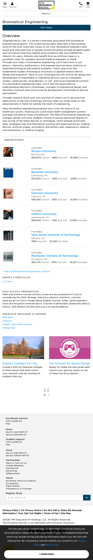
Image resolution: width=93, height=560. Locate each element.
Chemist (7, 321)
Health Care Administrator (17, 324)
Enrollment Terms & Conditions (21, 481)
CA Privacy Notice (31, 510)
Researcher (8, 328)
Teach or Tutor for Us (16, 463)
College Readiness (15, 465)
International (12, 468)
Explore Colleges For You (20, 363)
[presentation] (45, 390)
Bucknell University (44, 172)
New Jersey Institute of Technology (55, 234)
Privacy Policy (10, 510)
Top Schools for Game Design (69, 363)
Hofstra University (44, 214)
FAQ (8, 424)
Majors (46, 13)
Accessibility (12, 483)
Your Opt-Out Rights (30, 513)
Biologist (7, 317)
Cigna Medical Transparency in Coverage (18, 487)
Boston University (43, 151)
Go (86, 497)
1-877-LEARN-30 (14, 421)
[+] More (7, 281)
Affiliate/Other (13, 473)
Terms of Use (52, 545)
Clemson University (44, 193)
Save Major (46, 27)
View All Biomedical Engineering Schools (26, 271)
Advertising (11, 471)
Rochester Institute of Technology (54, 255)
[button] (45, 395)
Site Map (66, 513)
